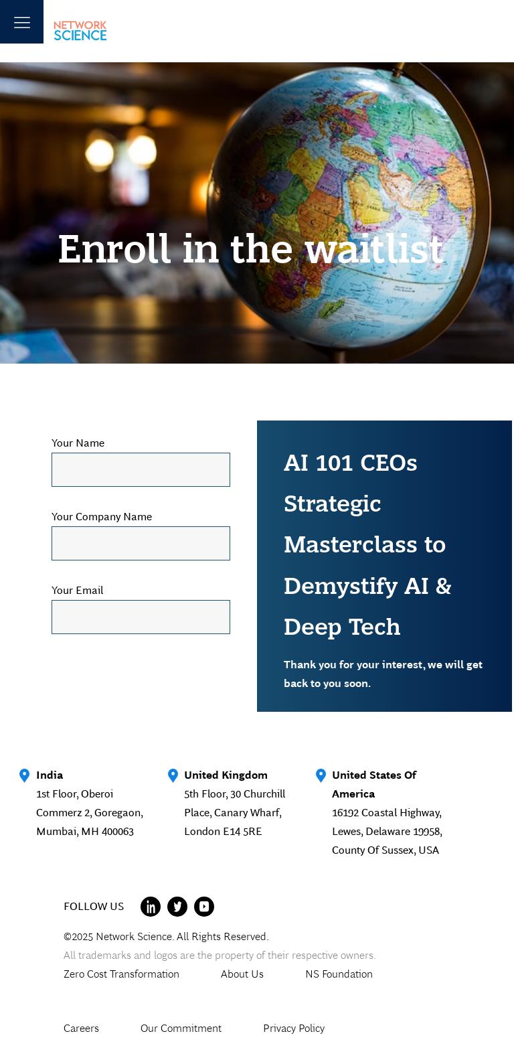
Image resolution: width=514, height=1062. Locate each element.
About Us (242, 974)
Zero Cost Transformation (121, 974)
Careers (81, 1028)
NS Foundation (339, 974)
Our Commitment (181, 1028)
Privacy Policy (294, 1028)
